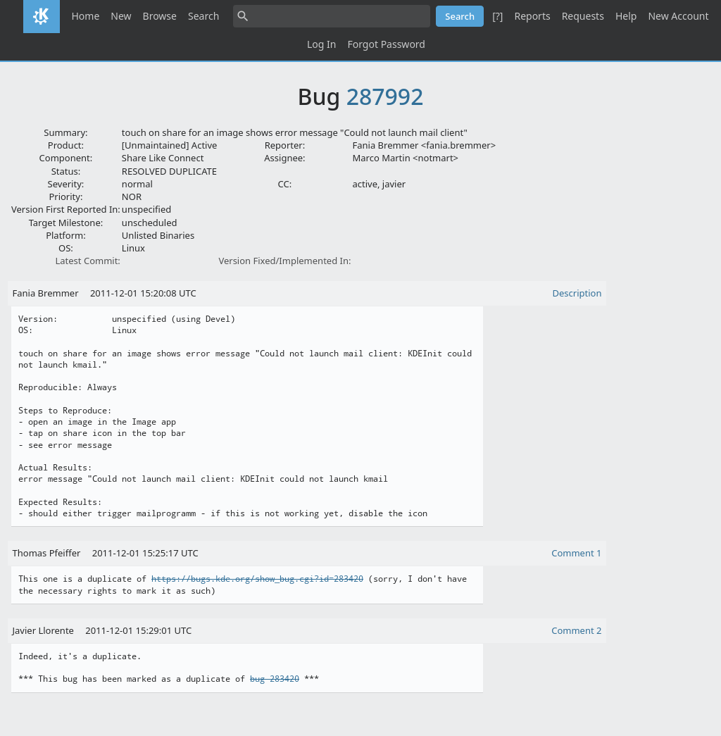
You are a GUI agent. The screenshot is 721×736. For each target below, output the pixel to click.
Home (85, 16)
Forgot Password (386, 44)
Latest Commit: (87, 260)
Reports (532, 16)
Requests (583, 16)
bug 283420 (274, 679)
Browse (160, 16)
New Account (678, 16)
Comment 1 (576, 553)
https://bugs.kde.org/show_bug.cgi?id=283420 (257, 579)
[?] (497, 16)
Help (626, 16)
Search (203, 16)
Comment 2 (576, 630)
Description (577, 293)
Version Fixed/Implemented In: (284, 260)
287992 (385, 96)
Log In (321, 44)
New (121, 16)
